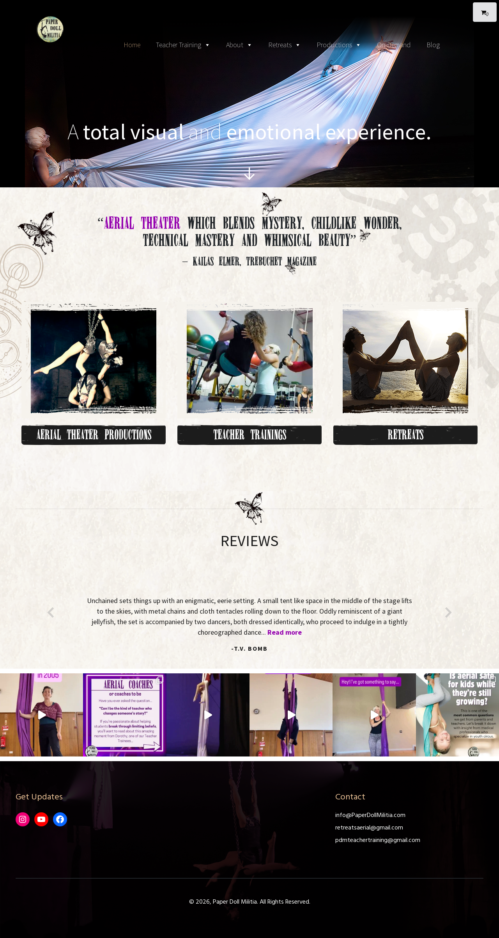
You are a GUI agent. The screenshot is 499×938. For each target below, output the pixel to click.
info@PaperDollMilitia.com (370, 815)
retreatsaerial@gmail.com (369, 828)
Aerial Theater (142, 223)
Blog (433, 44)
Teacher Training (183, 45)
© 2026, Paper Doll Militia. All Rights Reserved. (249, 902)
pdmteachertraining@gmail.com (377, 840)
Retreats (284, 45)
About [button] (239, 45)
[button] (51, 612)
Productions (339, 45)
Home (132, 44)
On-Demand (394, 44)
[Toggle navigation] (249, 8)
